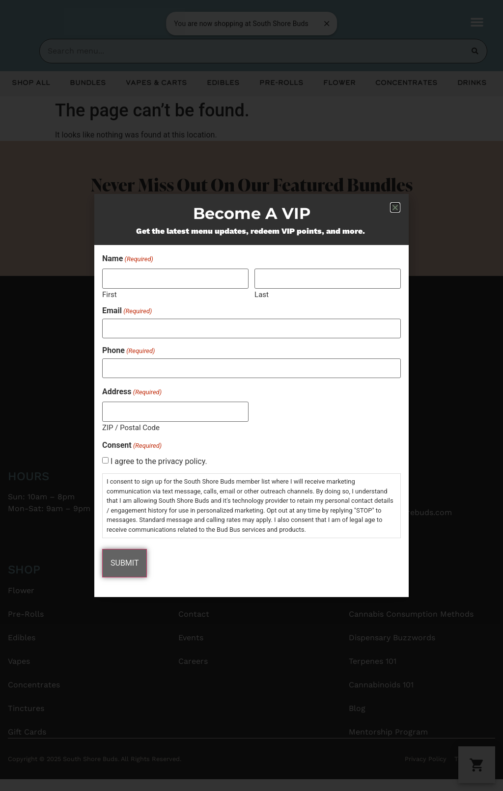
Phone (128, 351)
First (109, 294)
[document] (251, 395)
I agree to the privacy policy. (159, 461)
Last (261, 294)
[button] (395, 207)
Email (127, 311)
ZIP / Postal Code (131, 427)
